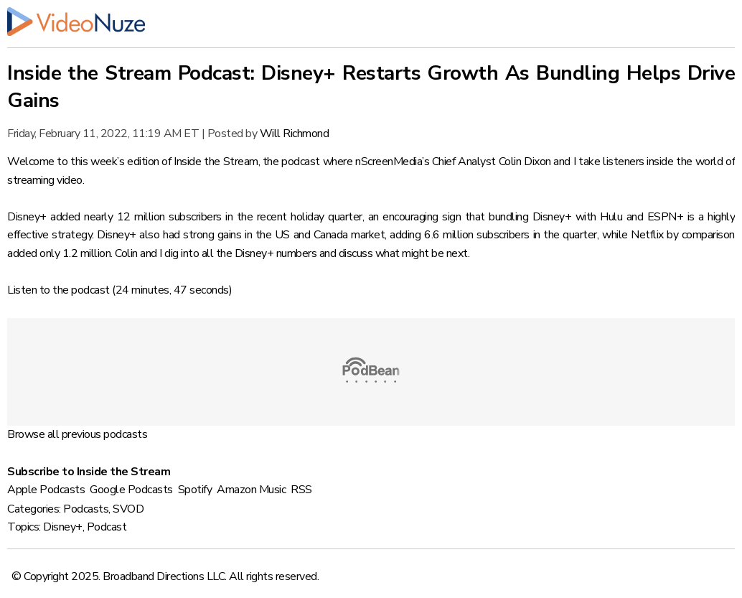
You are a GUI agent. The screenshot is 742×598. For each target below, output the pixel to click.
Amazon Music (251, 489)
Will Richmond (294, 133)
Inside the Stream (216, 161)
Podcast (107, 527)
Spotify (195, 489)
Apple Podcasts (46, 489)
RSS (301, 489)
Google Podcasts (131, 489)
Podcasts (85, 509)
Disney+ (63, 527)
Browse (25, 434)
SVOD (128, 509)
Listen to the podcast (58, 290)
